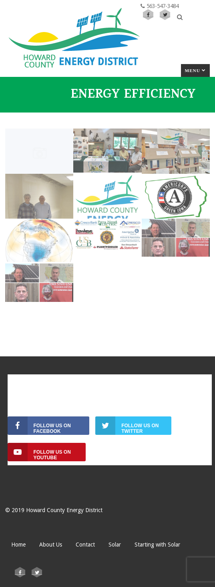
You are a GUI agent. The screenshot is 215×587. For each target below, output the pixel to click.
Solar (115, 544)
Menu (195, 70)
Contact (85, 544)
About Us (50, 544)
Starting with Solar (157, 544)
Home (18, 544)
